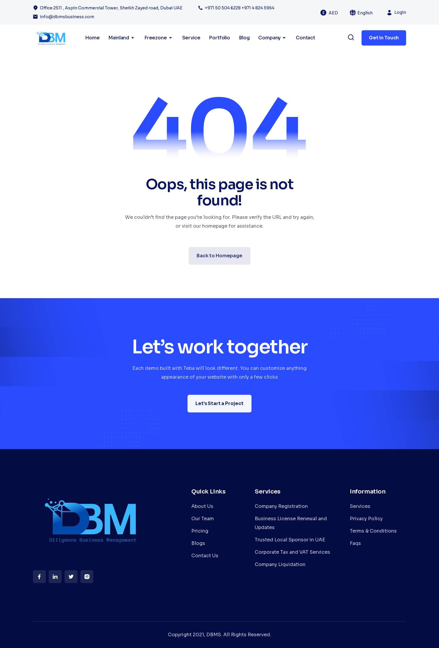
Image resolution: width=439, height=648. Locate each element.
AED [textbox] (333, 13)
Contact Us (204, 556)
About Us (202, 506)
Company (272, 37)
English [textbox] (365, 13)
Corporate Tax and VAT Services (292, 552)
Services (360, 506)
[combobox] (336, 13)
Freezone (158, 37)
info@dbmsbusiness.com (67, 16)
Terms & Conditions (373, 531)
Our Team (202, 519)
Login (400, 12)
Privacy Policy (366, 519)
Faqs (355, 543)
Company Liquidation (280, 564)
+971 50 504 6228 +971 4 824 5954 (239, 8)
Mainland (122, 37)
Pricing (199, 531)
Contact (305, 38)
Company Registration (281, 506)
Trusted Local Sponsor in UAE (290, 540)
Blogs (198, 543)
